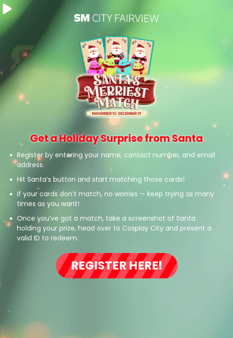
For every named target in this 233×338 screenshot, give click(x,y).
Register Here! (117, 265)
